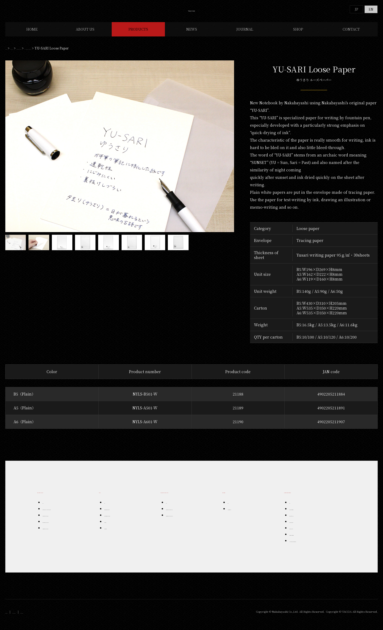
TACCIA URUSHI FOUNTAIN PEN (65, 514)
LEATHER (231, 496)
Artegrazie (111, 533)
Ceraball (110, 526)
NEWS (191, 34)
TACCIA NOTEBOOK (303, 514)
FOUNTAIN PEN (52, 496)
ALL (45, 507)
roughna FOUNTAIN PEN (60, 533)
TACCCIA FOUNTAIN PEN (60, 520)
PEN (103, 496)
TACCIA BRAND (238, 514)
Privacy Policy (37, 617)
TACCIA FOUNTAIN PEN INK (185, 514)
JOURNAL (244, 34)
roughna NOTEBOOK (304, 539)
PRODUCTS (138, 34)
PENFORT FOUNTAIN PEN (61, 526)
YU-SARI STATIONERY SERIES (103, 53)
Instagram (61, 617)
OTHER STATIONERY (58, 53)
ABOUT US (85, 34)
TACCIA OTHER (300, 533)
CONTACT (351, 34)
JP (356, 9)
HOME (32, 34)
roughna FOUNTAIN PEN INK (186, 520)
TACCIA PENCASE (301, 526)
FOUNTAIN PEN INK (180, 496)
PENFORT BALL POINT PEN (123, 520)
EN (371, 9)
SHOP (298, 34)
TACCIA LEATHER (301, 520)
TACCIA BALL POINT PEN (122, 514)
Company (13, 617)
